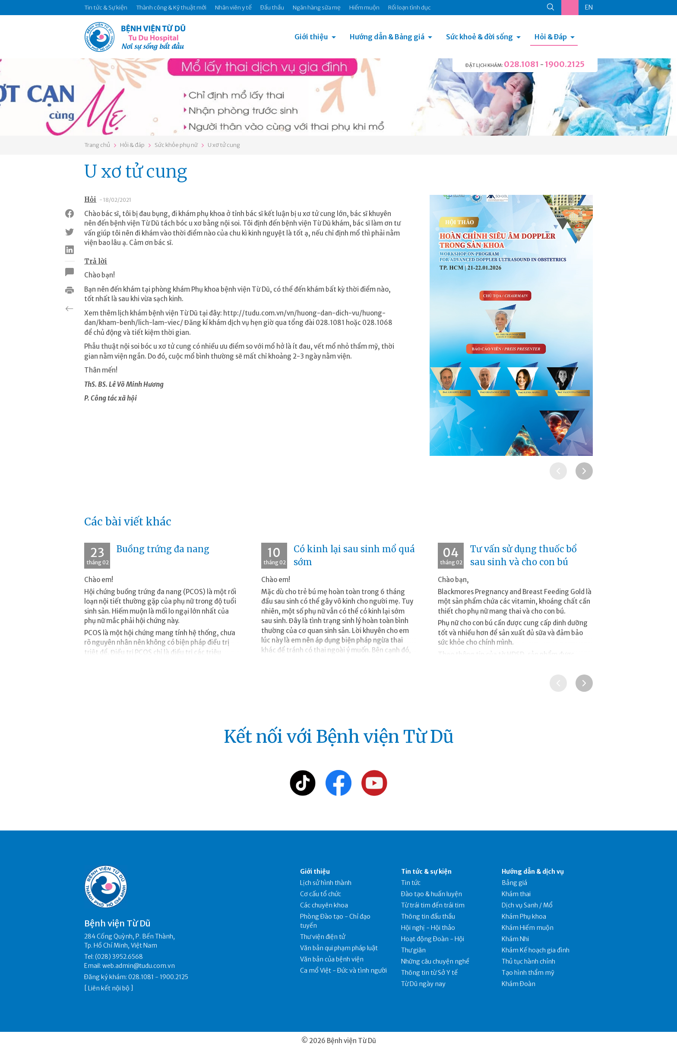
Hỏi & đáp (132, 145)
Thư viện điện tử (322, 937)
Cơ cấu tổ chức (320, 894)
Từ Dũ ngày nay (423, 984)
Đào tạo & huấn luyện (431, 894)
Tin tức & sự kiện (426, 871)
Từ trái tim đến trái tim (433, 905)
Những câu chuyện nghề (435, 961)
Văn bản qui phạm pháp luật (339, 948)
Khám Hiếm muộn (528, 928)
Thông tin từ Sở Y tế (429, 973)
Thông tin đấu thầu (428, 916)
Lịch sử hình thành (325, 883)
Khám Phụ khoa (524, 916)
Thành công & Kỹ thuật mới (171, 7)
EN (589, 7)
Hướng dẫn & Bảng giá (387, 36)
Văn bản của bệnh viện (332, 959)
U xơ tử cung (224, 145)
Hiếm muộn (364, 7)
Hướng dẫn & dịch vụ (533, 871)
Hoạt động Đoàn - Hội (432, 939)
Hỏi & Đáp (551, 36)
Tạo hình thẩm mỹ (528, 973)
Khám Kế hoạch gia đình (535, 950)
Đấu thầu (272, 7)
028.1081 (521, 64)
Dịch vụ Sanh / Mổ (527, 905)
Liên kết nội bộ (109, 988)
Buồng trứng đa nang (163, 549)
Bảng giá (514, 883)
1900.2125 (565, 64)
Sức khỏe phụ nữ (176, 145)
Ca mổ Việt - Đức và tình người (343, 970)
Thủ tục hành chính (528, 961)
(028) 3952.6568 (119, 957)
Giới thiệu (311, 36)
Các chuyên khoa (324, 905)
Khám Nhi (515, 939)
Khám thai (516, 894)
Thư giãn (413, 950)
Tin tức (411, 883)
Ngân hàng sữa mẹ (317, 7)
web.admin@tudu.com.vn (138, 966)
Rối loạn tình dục (409, 7)
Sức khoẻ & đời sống (479, 36)
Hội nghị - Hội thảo (428, 928)
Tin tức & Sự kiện (105, 7)
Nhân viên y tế (233, 7)
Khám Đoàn (518, 984)
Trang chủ (97, 145)
